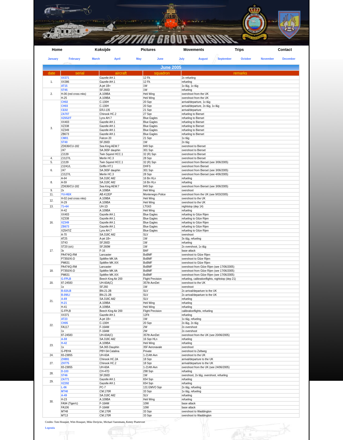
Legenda (50, 427)
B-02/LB (66, 290)
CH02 (64, 101)
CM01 (64, 138)
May (138, 58)
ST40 (64, 142)
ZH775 (65, 363)
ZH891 (65, 359)
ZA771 (65, 379)
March (96, 58)
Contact (285, 49)
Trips (239, 49)
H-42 (64, 343)
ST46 (64, 375)
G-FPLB (66, 278)
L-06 (64, 387)
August (203, 58)
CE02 (64, 110)
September (225, 58)
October (246, 58)
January (53, 58)
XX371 (65, 77)
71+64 (65, 206)
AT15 (64, 85)
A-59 (64, 339)
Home (57, 49)
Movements (193, 49)
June (160, 58)
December (288, 58)
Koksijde (102, 49)
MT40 (64, 391)
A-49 (64, 395)
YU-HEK (66, 194)
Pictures (148, 49)
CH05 (64, 323)
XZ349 (65, 222)
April (117, 58)
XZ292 (65, 383)
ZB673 (65, 226)
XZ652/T (66, 118)
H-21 (64, 302)
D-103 (64, 371)
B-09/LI (65, 294)
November (267, 58)
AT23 (64, 319)
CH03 (64, 106)
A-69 (64, 298)
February (74, 58)
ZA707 (65, 114)
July (181, 58)
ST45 (64, 89)
